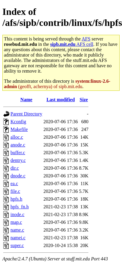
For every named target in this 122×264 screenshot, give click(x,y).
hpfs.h (16, 198)
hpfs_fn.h (19, 206)
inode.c (17, 214)
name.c (17, 229)
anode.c (17, 144)
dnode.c (17, 175)
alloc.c (16, 137)
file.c (15, 191)
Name (26, 99)
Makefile (19, 129)
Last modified (60, 99)
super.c (17, 245)
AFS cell (71, 44)
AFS (86, 38)
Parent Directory (26, 113)
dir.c (14, 168)
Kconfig (18, 121)
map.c (16, 222)
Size (84, 99)
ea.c (14, 183)
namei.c (17, 237)
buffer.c (17, 152)
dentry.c (18, 160)
